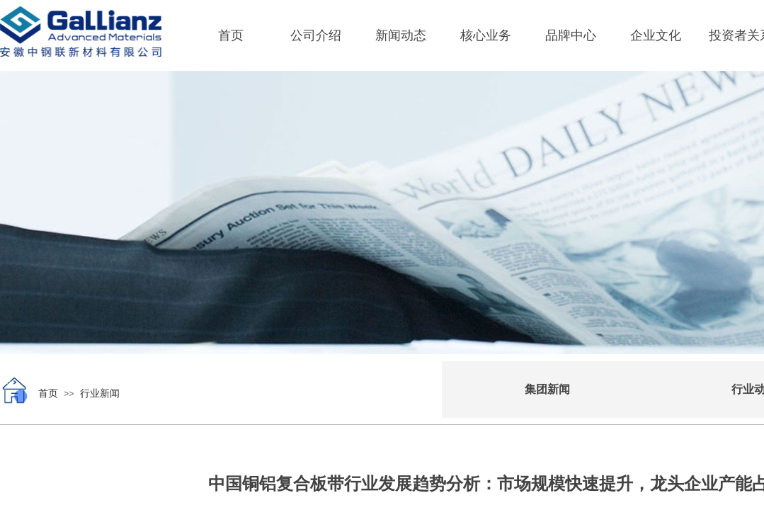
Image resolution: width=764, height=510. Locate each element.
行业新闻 (100, 393)
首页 (231, 35)
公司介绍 (315, 35)
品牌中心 (570, 35)
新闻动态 (400, 35)
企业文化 (655, 35)
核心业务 (485, 35)
